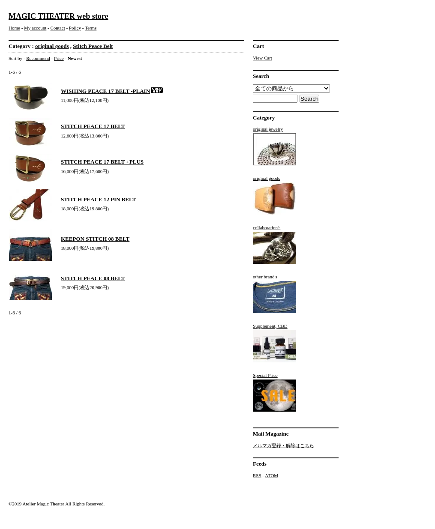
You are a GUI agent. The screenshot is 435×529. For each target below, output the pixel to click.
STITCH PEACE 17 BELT (93, 126)
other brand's (275, 294)
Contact (57, 27)
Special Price (275, 392)
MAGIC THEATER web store (58, 16)
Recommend (38, 58)
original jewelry (275, 146)
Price (59, 58)
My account (35, 27)
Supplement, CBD (275, 343)
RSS (257, 475)
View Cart (262, 57)
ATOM (271, 475)
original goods (52, 46)
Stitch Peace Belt (93, 46)
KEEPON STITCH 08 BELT (95, 239)
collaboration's (275, 244)
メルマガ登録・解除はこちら (283, 445)
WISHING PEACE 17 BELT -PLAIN (112, 91)
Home (14, 27)
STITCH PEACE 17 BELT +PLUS (102, 161)
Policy (75, 27)
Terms (90, 27)
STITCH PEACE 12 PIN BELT (98, 199)
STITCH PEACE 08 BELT (93, 278)
